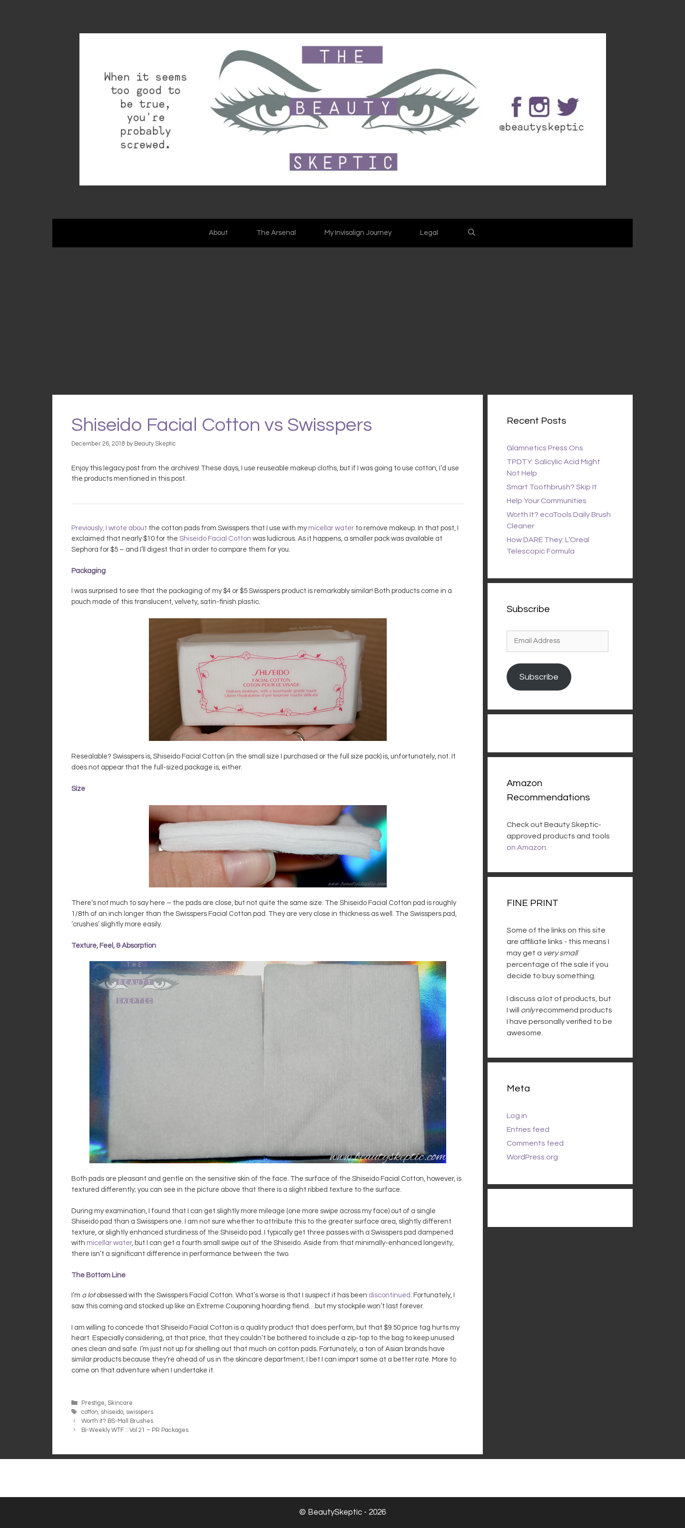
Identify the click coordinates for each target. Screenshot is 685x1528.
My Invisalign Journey (357, 232)
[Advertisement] (342, 318)
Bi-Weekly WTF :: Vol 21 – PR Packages (134, 1430)
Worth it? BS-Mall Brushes (117, 1421)
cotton (89, 1412)
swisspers (139, 1412)
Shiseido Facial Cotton (215, 538)
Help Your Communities (547, 501)
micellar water (331, 528)
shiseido (112, 1412)
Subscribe (538, 676)
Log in (517, 1115)
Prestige (93, 1403)
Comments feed (535, 1143)
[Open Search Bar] (471, 233)
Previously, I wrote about (109, 528)
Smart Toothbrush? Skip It (552, 487)
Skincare (120, 1403)
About (218, 232)
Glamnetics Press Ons (545, 448)
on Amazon (526, 847)
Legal (429, 232)
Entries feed (528, 1129)
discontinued (390, 1295)
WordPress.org (532, 1157)
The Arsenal (276, 232)
